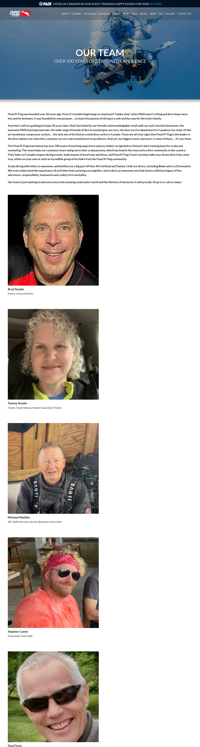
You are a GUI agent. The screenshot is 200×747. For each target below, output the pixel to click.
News (153, 13)
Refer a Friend (109, 727)
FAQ (104, 723)
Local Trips (107, 711)
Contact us (184, 13)
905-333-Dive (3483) (163, 715)
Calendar (104, 13)
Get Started (61, 707)
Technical (60, 719)
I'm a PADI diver (63, 711)
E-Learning (60, 723)
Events (116, 13)
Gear (134, 13)
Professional (61, 715)
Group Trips (108, 707)
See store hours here (159, 725)
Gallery (170, 13)
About (65, 13)
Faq (161, 13)
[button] (44, 645)
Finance (106, 719)
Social (143, 13)
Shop (126, 13)
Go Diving (89, 13)
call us (169, 182)
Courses (76, 13)
